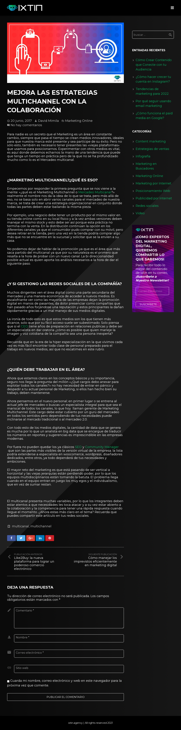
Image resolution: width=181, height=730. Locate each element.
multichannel (40, 526)
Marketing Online (79, 121)
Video (140, 213)
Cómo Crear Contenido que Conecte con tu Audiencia (154, 64)
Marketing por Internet (153, 183)
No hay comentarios (26, 125)
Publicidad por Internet (154, 198)
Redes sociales (147, 206)
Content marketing (151, 141)
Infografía (143, 156)
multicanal (20, 526)
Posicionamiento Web (153, 191)
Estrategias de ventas (152, 149)
